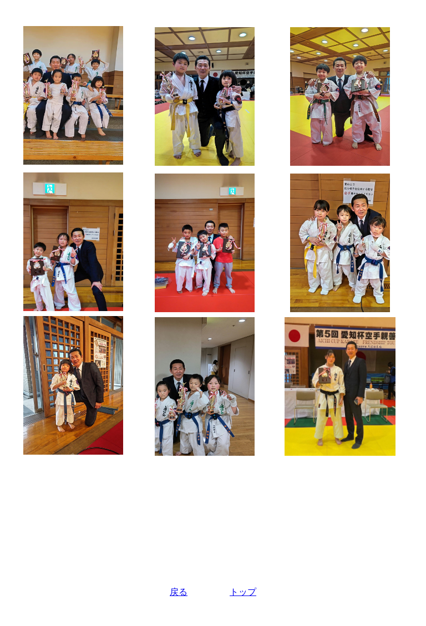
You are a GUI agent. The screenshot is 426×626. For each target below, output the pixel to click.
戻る (178, 592)
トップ (243, 592)
